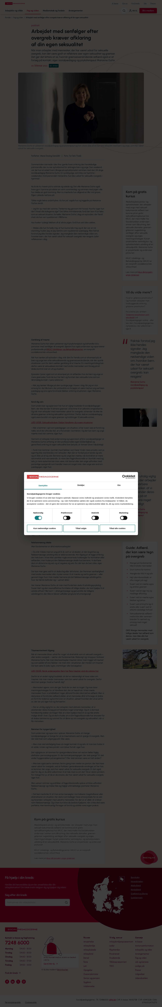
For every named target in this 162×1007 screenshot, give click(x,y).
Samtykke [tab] (43, 485)
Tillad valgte (81, 528)
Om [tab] (118, 485)
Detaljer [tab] (81, 485)
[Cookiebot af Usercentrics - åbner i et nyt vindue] (124, 477)
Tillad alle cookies (117, 528)
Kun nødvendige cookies (44, 528)
